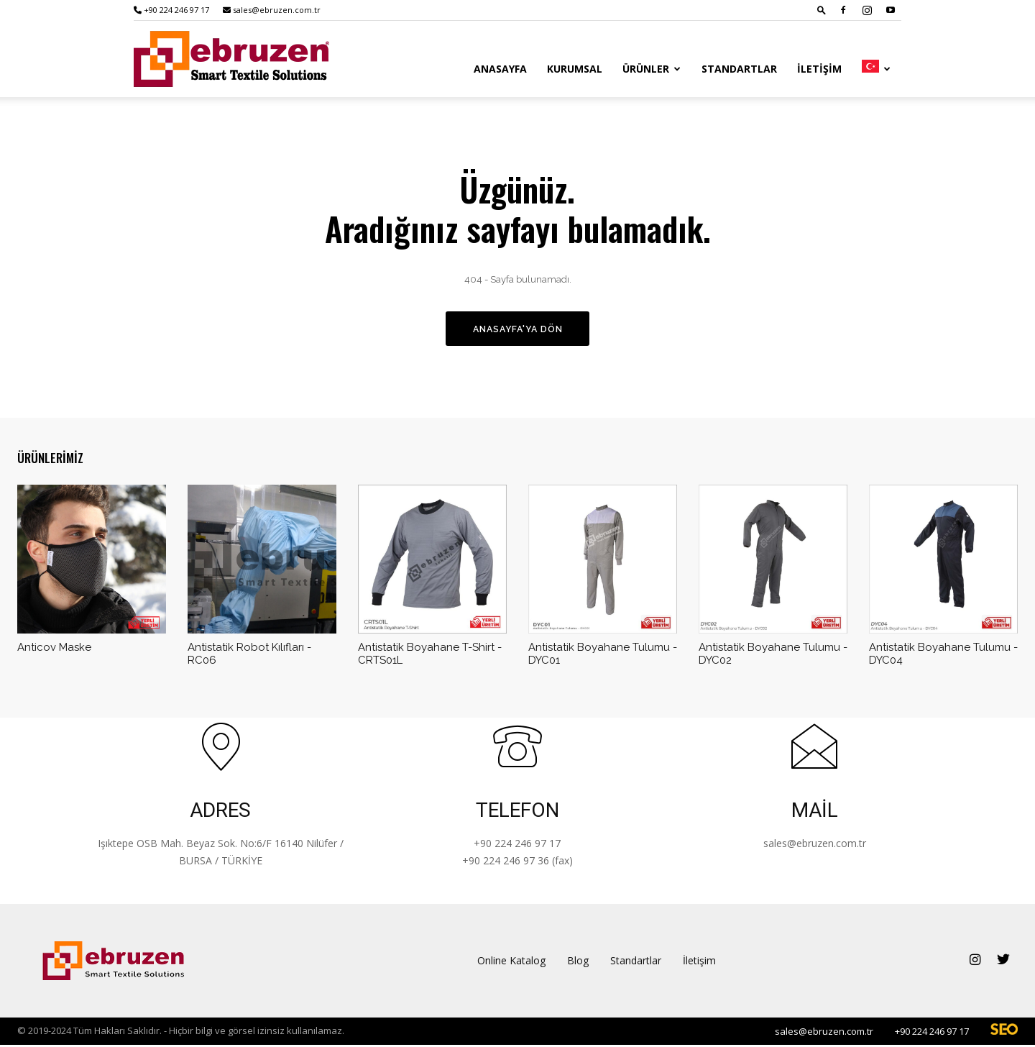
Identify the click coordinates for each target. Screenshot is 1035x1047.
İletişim (819, 69)
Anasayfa (500, 69)
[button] (821, 9)
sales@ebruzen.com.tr (272, 9)
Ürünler (651, 69)
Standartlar (739, 69)
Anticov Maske (54, 649)
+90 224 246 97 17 (171, 9)
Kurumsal (574, 69)
